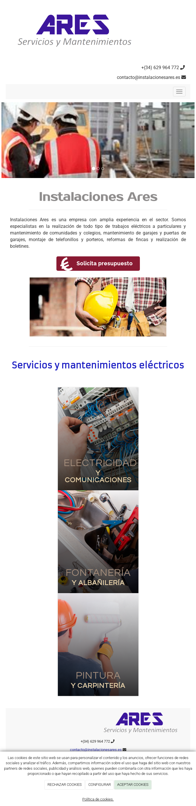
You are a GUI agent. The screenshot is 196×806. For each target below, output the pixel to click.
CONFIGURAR (99, 784)
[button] (16, 140)
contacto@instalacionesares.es (148, 77)
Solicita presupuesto (105, 263)
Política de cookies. (98, 799)
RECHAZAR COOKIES (64, 784)
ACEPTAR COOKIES (133, 784)
